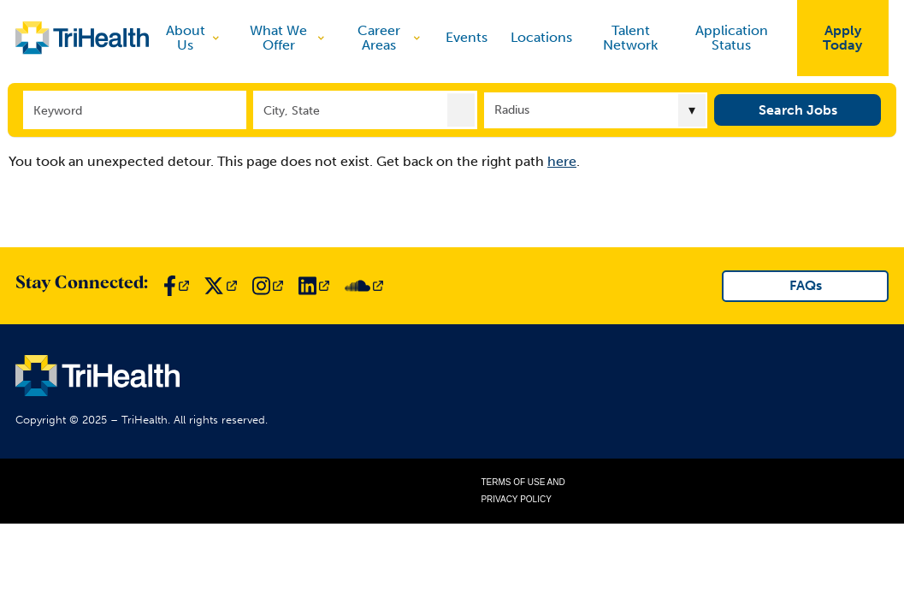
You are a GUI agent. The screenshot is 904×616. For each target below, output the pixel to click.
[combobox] (365, 109)
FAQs (805, 285)
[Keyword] (135, 109)
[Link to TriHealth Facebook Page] (176, 285)
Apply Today (842, 38)
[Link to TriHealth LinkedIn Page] (313, 285)
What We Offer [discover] (288, 38)
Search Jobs (798, 109)
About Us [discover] (194, 38)
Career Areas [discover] (389, 38)
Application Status (731, 38)
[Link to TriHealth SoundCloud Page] (364, 285)
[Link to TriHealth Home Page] (82, 37)
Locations (541, 37)
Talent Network (630, 38)
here (561, 161)
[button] (461, 109)
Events (466, 37)
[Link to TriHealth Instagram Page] (267, 285)
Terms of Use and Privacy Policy (522, 490)
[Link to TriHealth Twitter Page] (220, 285)
